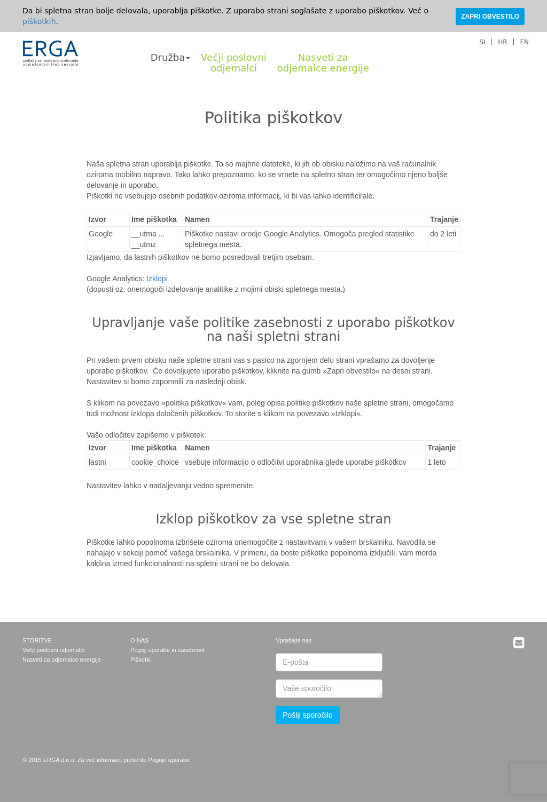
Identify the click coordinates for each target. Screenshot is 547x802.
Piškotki (140, 659)
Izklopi (157, 278)
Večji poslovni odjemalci (53, 650)
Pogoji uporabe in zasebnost (167, 650)
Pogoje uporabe (169, 760)
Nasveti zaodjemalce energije (323, 63)
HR (502, 42)
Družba (171, 57)
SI (482, 42)
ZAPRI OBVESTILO (490, 16)
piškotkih (39, 21)
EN (524, 42)
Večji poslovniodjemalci (234, 63)
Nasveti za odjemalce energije (61, 659)
